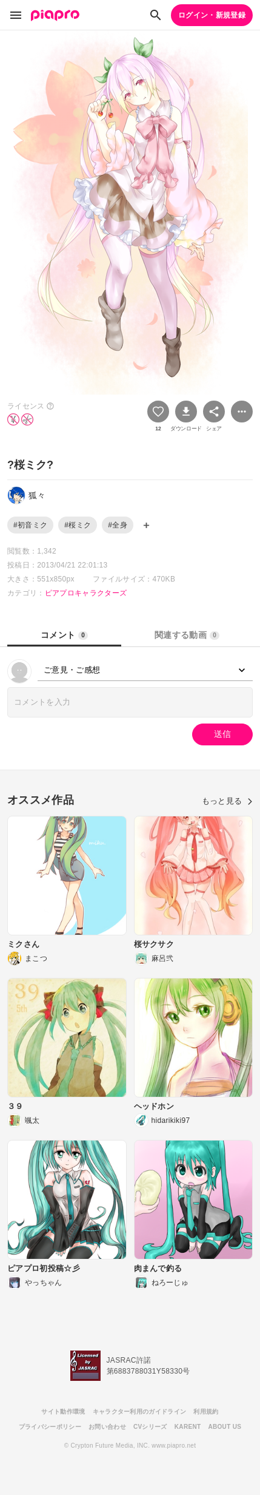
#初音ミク (30, 525)
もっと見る (227, 800)
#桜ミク (77, 525)
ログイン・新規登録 (211, 15)
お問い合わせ (107, 1426)
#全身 (117, 525)
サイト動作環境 (63, 1411)
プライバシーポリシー (50, 1426)
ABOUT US (224, 1426)
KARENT (188, 1426)
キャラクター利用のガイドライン (140, 1411)
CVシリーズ (150, 1426)
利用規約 (205, 1411)
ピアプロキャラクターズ (86, 593)
